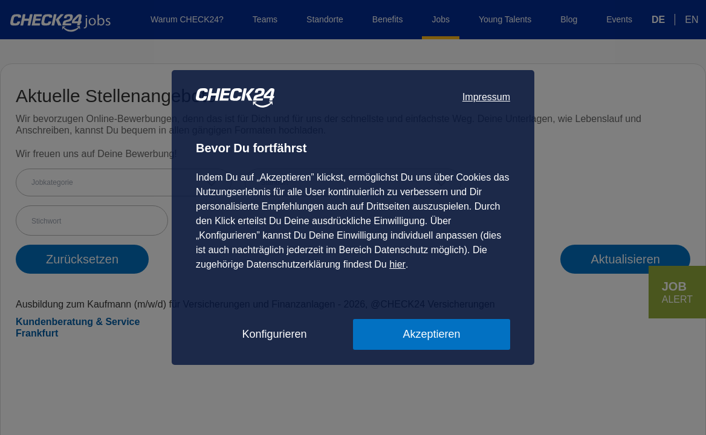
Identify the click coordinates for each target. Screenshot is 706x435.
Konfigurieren (274, 334)
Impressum (486, 97)
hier (397, 264)
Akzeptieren (431, 334)
